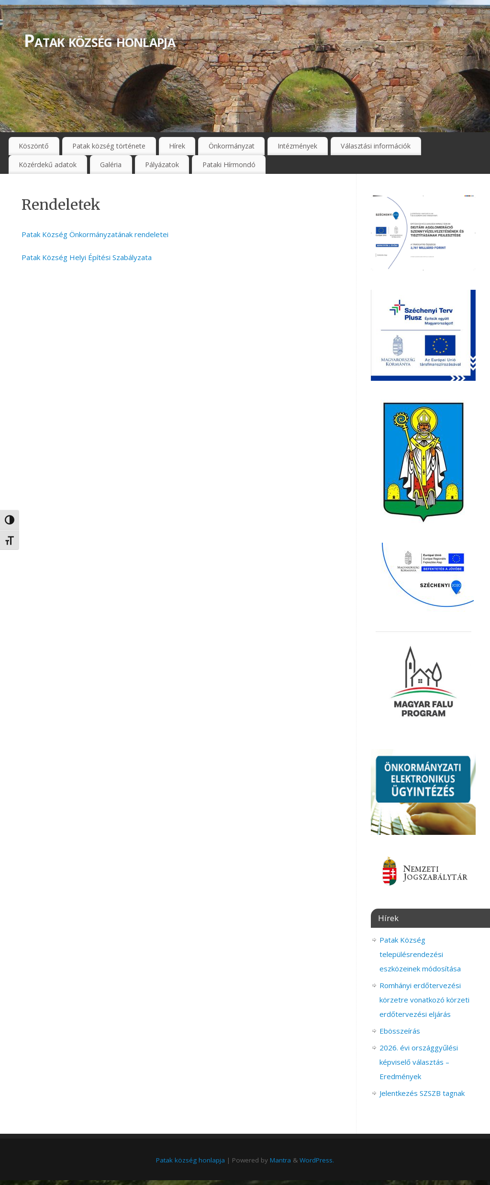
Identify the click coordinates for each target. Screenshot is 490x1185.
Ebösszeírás (399, 1031)
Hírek (177, 145)
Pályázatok (162, 164)
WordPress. (317, 1160)
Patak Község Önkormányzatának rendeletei (95, 234)
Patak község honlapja (99, 40)
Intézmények (297, 145)
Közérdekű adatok (48, 164)
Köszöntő (34, 145)
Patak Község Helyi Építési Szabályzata (87, 257)
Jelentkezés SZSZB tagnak (422, 1093)
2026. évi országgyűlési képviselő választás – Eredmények (418, 1062)
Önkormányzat (232, 145)
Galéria (111, 164)
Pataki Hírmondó (229, 164)
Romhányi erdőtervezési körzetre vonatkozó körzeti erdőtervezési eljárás (424, 999)
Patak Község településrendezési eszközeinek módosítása (420, 954)
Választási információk (376, 145)
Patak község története (108, 145)
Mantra (280, 1160)
